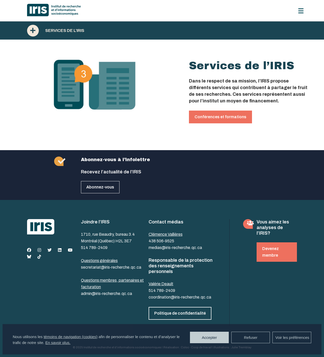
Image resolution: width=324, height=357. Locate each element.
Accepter (209, 337)
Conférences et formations (220, 117)
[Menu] (301, 11)
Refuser (250, 337)
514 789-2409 (94, 247)
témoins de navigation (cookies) (71, 337)
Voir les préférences (292, 337)
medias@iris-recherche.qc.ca (175, 247)
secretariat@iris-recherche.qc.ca (111, 267)
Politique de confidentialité (180, 313)
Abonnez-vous (100, 187)
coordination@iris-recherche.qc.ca (180, 297)
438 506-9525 (161, 241)
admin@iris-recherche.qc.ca (106, 293)
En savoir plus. (57, 342)
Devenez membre (270, 251)
